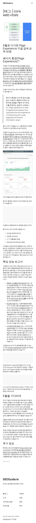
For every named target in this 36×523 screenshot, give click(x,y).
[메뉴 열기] (32, 3)
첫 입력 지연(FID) (12, 304)
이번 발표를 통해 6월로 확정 (20, 83)
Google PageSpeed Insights (17, 348)
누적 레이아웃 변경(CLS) (15, 326)
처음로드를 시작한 (24, 294)
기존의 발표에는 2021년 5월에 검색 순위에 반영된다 (18, 80)
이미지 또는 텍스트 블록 (18, 298)
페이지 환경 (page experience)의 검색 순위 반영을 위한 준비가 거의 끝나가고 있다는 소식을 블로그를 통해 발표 (17, 69)
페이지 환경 (9, 134)
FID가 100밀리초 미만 (22, 308)
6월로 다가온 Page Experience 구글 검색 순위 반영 (17, 48)
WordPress (6, 519)
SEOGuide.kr (8, 3)
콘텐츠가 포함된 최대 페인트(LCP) (18, 283)
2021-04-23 (6, 461)
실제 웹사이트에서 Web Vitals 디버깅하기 (17, 451)
